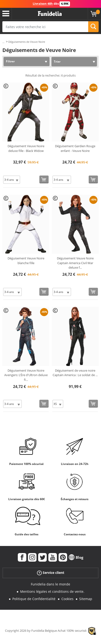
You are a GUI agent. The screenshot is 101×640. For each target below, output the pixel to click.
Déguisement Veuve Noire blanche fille (26, 260)
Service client (50, 572)
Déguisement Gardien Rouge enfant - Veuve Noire (75, 148)
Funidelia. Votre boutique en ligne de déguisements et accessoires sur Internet (50, 13)
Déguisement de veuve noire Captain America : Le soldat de (75, 372)
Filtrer (10, 61)
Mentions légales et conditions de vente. (52, 591)
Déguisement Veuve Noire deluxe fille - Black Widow (26, 148)
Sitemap (85, 599)
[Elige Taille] (11, 180)
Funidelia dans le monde (50, 584)
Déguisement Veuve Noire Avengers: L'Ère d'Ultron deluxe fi (26, 375)
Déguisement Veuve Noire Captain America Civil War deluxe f (75, 263)
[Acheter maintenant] (44, 179)
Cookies (67, 599)
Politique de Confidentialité (33, 599)
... (3, 42)
